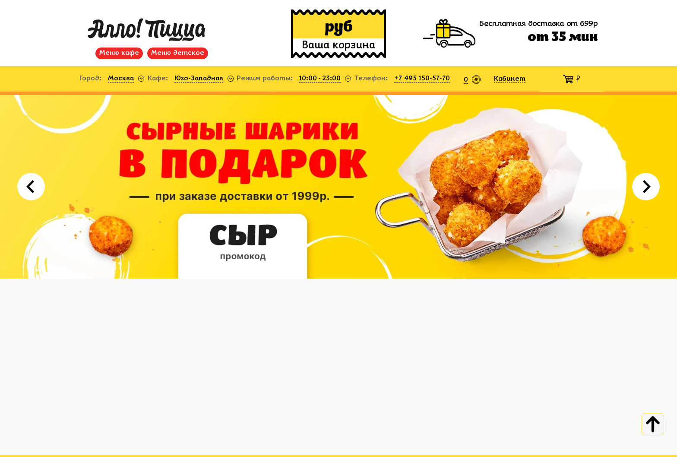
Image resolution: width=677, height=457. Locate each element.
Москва (121, 78)
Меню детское (177, 53)
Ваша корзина (338, 46)
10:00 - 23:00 (320, 78)
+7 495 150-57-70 (422, 78)
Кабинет (509, 79)
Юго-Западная (198, 78)
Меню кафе (119, 53)
